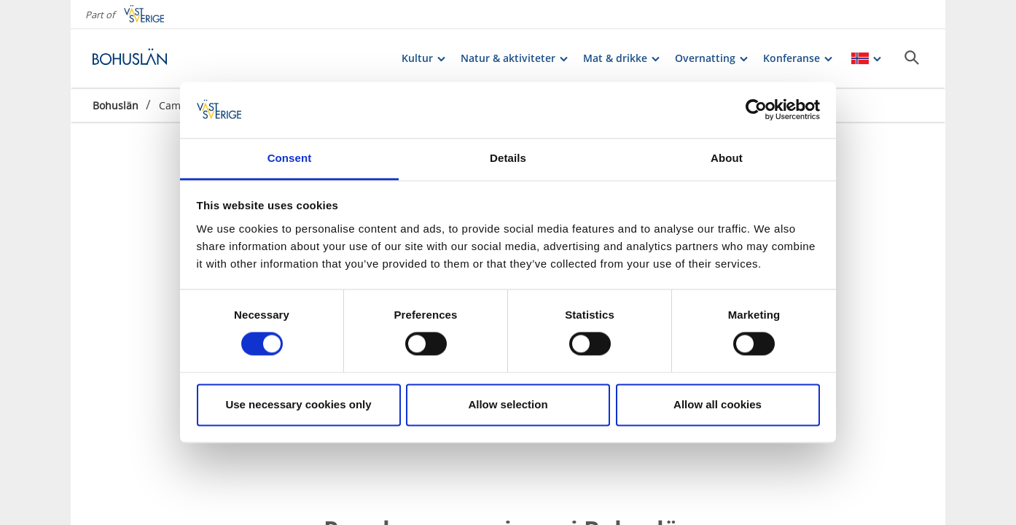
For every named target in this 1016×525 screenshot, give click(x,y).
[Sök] (911, 58)
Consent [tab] (289, 158)
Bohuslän (115, 105)
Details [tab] (508, 158)
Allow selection (507, 404)
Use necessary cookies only (298, 404)
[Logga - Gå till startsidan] (144, 58)
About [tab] (727, 158)
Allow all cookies (717, 404)
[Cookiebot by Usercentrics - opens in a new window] (756, 110)
